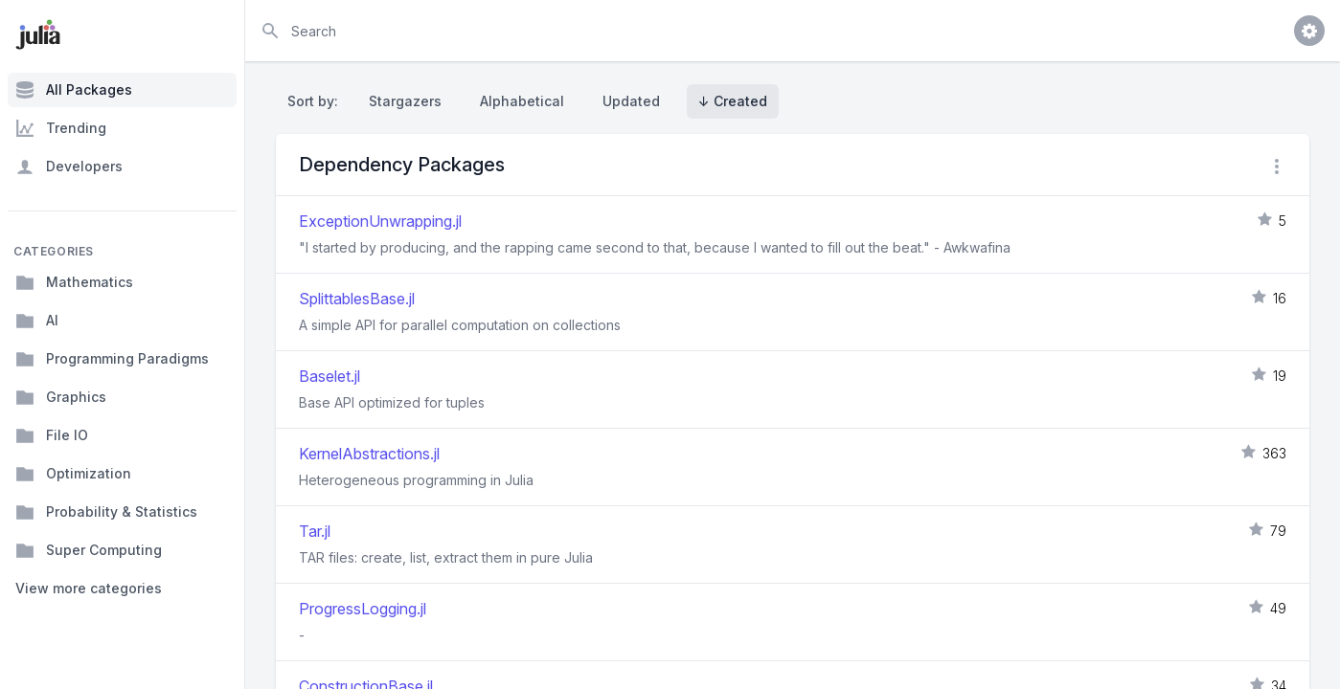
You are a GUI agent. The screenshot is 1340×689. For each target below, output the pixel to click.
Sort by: (316, 101)
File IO (51, 435)
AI (36, 320)
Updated (631, 101)
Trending (60, 128)
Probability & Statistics (106, 512)
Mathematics (74, 282)
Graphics (60, 397)
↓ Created (732, 101)
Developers (69, 166)
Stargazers (405, 101)
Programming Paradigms (112, 358)
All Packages (73, 90)
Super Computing (88, 550)
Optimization (73, 473)
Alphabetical (522, 101)
